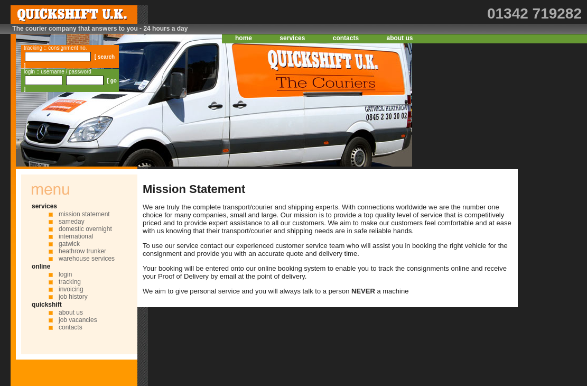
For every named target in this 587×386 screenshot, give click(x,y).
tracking (70, 282)
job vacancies (78, 320)
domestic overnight (85, 229)
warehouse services (87, 258)
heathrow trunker (82, 251)
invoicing (71, 289)
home (243, 38)
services (292, 38)
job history (73, 296)
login (65, 274)
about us (399, 38)
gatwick (69, 243)
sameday (72, 221)
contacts (346, 38)
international (76, 236)
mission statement (84, 214)
